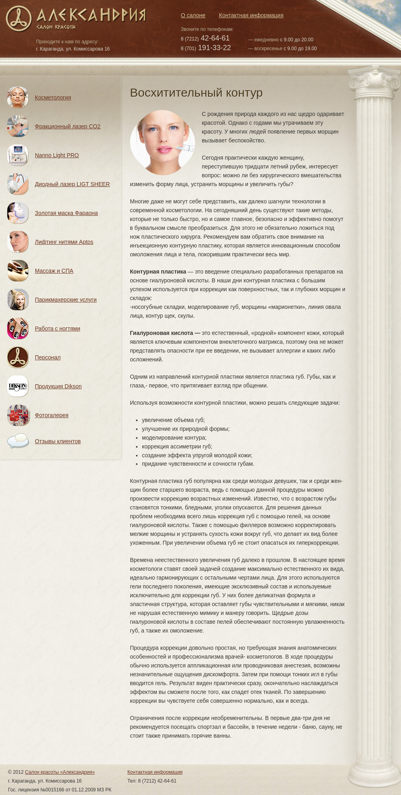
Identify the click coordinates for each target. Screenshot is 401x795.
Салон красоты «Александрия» (60, 772)
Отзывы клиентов (58, 441)
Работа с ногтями (57, 328)
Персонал (48, 357)
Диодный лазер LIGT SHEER (72, 184)
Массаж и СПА (54, 271)
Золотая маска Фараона (66, 213)
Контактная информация (251, 15)
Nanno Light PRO (57, 155)
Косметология (53, 97)
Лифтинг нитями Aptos (64, 242)
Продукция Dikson (58, 386)
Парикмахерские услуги (66, 299)
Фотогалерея (52, 415)
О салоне (193, 15)
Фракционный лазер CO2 (68, 126)
